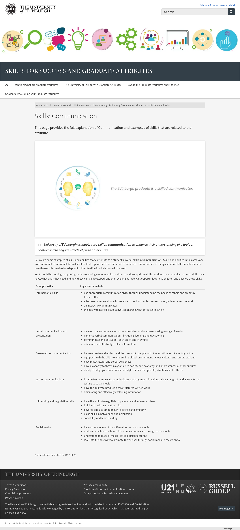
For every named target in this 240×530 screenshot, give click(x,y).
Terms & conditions (16, 485)
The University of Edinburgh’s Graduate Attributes (93, 85)
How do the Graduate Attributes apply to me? (152, 85)
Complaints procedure (18, 493)
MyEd (232, 5)
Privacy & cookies (15, 489)
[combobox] (194, 11)
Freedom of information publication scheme (108, 489)
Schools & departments (213, 5)
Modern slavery (14, 497)
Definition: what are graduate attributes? (36, 85)
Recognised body (100, 508)
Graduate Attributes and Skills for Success (67, 105)
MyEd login (226, 508)
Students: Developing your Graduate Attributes (32, 94)
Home (39, 105)
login (229, 528)
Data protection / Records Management (106, 493)
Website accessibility (95, 485)
